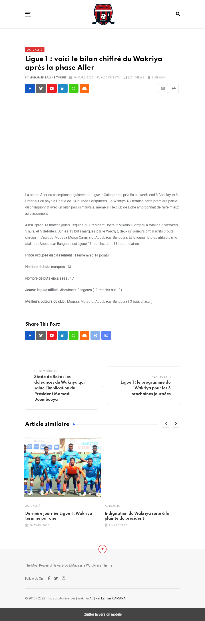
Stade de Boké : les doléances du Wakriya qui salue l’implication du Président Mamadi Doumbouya (59, 388)
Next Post (159, 376)
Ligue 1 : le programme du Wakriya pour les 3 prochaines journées (146, 388)
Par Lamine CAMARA (111, 598)
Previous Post (49, 371)
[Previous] (166, 424)
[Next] (176, 424)
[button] (28, 14)
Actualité (32, 505)
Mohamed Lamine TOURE (48, 77)
